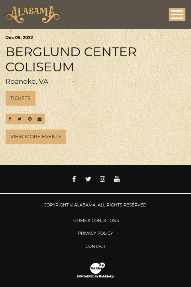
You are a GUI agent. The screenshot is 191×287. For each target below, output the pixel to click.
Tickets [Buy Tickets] (20, 98)
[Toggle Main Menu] (177, 14)
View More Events (35, 137)
